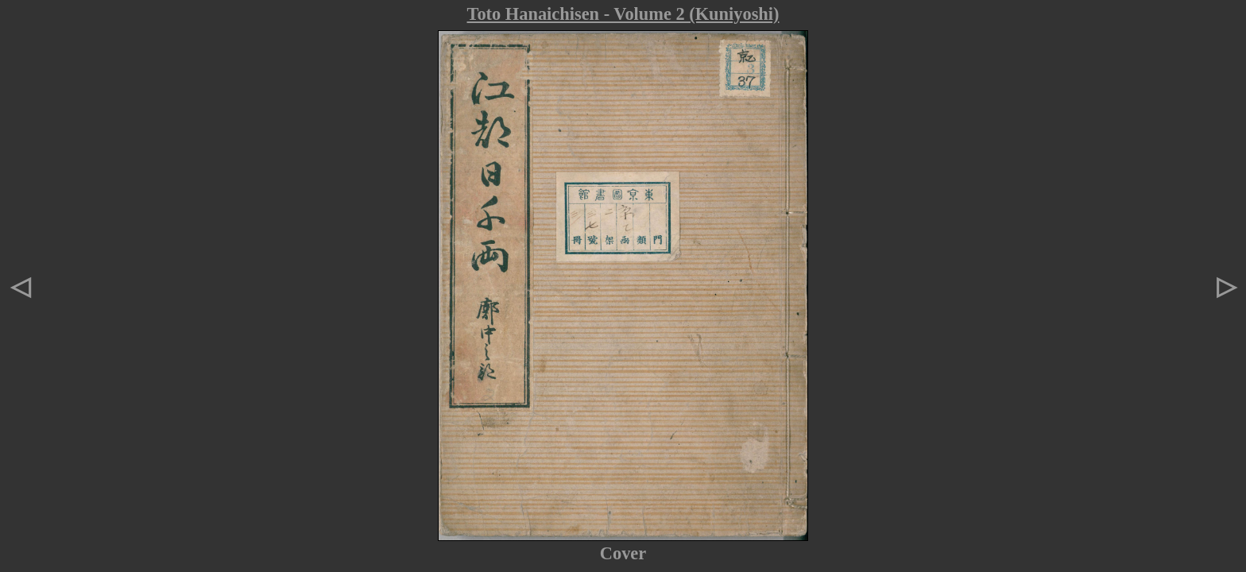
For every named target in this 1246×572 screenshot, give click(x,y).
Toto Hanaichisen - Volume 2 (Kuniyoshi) (623, 14)
